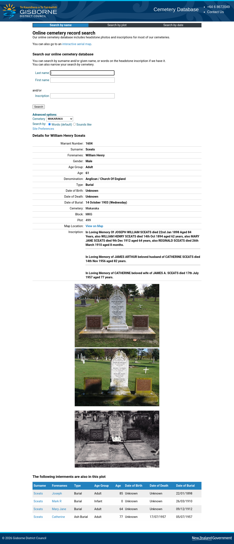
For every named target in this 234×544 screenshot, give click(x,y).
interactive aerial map (76, 44)
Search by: (39, 124)
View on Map (94, 226)
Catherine (58, 517)
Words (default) (60, 124)
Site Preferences (43, 128)
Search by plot (117, 25)
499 (88, 220)
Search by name (61, 25)
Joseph (57, 493)
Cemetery (39, 119)
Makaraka (92, 208)
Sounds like (82, 124)
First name (42, 80)
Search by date (173, 25)
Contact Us (215, 12)
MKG (89, 214)
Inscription (42, 96)
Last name (42, 73)
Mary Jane (59, 509)
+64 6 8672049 (218, 7)
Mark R (56, 501)
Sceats (38, 493)
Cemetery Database (176, 9)
